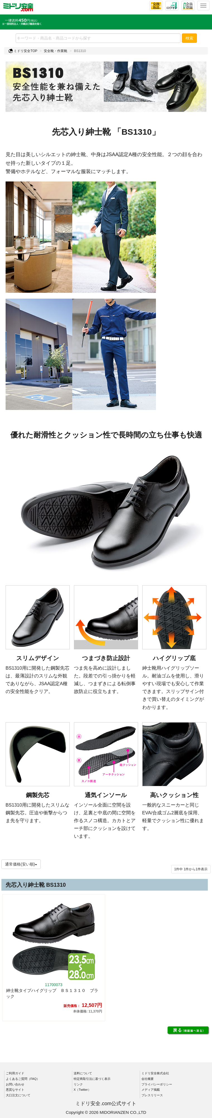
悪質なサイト (15, 1089)
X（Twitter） (82, 1089)
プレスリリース (152, 1095)
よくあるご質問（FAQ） (23, 1078)
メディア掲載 (150, 1089)
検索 (189, 38)
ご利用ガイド (15, 1073)
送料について (83, 1073)
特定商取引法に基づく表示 (92, 1078)
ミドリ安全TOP (22, 51)
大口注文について (18, 1095)
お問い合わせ (15, 1084)
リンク (78, 1084)
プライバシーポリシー (156, 1084)
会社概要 (147, 1078)
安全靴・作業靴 (55, 51)
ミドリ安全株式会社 (155, 1073)
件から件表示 (191, 869)
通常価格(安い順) (21, 864)
